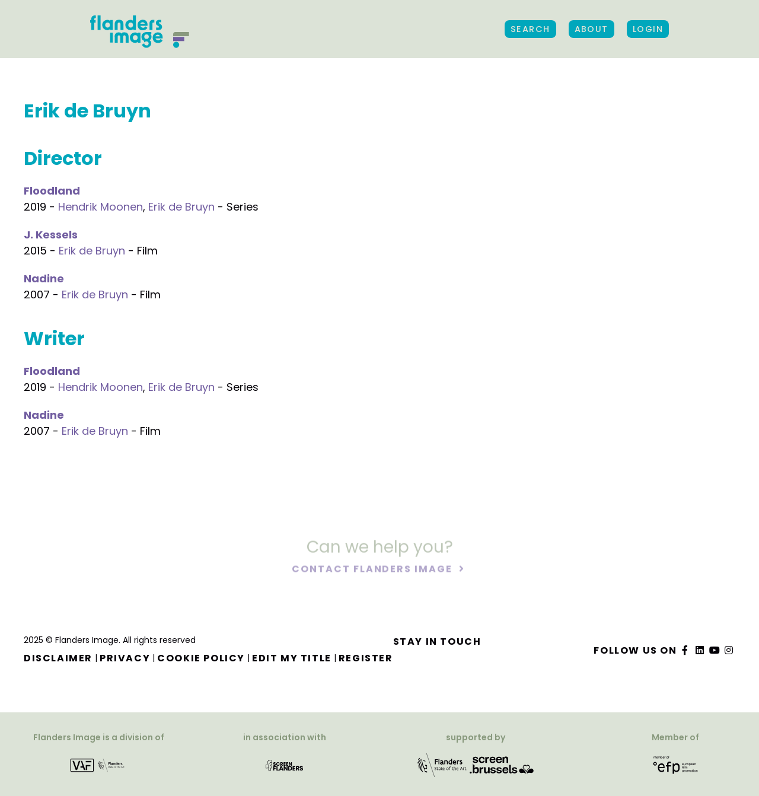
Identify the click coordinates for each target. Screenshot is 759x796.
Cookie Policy (201, 658)
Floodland (52, 190)
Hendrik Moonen (100, 206)
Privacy (125, 658)
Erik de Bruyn (181, 206)
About (591, 29)
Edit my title (291, 658)
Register (366, 658)
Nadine (44, 278)
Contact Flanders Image (373, 570)
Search (530, 29)
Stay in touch (437, 641)
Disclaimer (58, 658)
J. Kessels (51, 234)
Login (648, 29)
